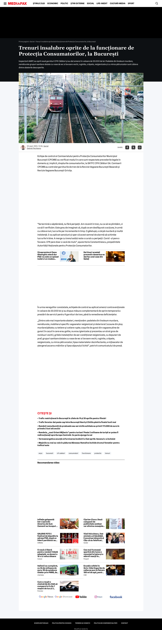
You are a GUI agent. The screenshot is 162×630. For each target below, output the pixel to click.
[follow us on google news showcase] (63, 597)
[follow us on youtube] (81, 597)
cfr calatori (61, 453)
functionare (86, 453)
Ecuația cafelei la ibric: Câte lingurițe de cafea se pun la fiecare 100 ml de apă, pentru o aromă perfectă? (94, 569)
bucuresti (49, 453)
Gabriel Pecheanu (34, 148)
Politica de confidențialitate (105, 623)
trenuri (107, 453)
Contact (124, 623)
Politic (64, 3)
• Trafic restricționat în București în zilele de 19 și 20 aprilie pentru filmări (71, 418)
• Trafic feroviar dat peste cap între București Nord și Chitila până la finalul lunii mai (76, 422)
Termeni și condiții (82, 623)
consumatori (73, 453)
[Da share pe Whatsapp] (140, 147)
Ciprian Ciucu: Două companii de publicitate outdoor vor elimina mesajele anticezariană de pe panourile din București (93, 522)
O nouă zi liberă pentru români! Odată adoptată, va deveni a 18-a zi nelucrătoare (47, 553)
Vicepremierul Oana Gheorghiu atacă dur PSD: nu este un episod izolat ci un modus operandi (48, 255)
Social (90, 3)
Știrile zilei (39, 3)
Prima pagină (24, 42)
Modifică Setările (81, 629)
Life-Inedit (102, 3)
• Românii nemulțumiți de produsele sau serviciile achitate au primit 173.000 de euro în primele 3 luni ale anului (78, 427)
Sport (131, 3)
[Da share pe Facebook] (127, 147)
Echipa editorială (41, 623)
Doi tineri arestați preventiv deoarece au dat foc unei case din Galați (94, 255)
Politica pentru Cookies (61, 623)
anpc (40, 453)
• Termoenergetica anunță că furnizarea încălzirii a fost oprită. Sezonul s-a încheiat (76, 439)
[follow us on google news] (46, 597)
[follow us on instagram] (98, 597)
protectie (97, 453)
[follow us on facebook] (116, 597)
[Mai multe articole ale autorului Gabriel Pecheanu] (23, 147)
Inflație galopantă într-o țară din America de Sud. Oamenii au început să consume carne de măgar (47, 522)
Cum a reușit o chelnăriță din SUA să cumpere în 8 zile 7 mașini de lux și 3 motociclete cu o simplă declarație (47, 585)
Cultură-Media (117, 3)
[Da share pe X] (133, 147)
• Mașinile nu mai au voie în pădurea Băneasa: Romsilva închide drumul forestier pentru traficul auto (78, 444)
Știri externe (77, 3)
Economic (52, 3)
